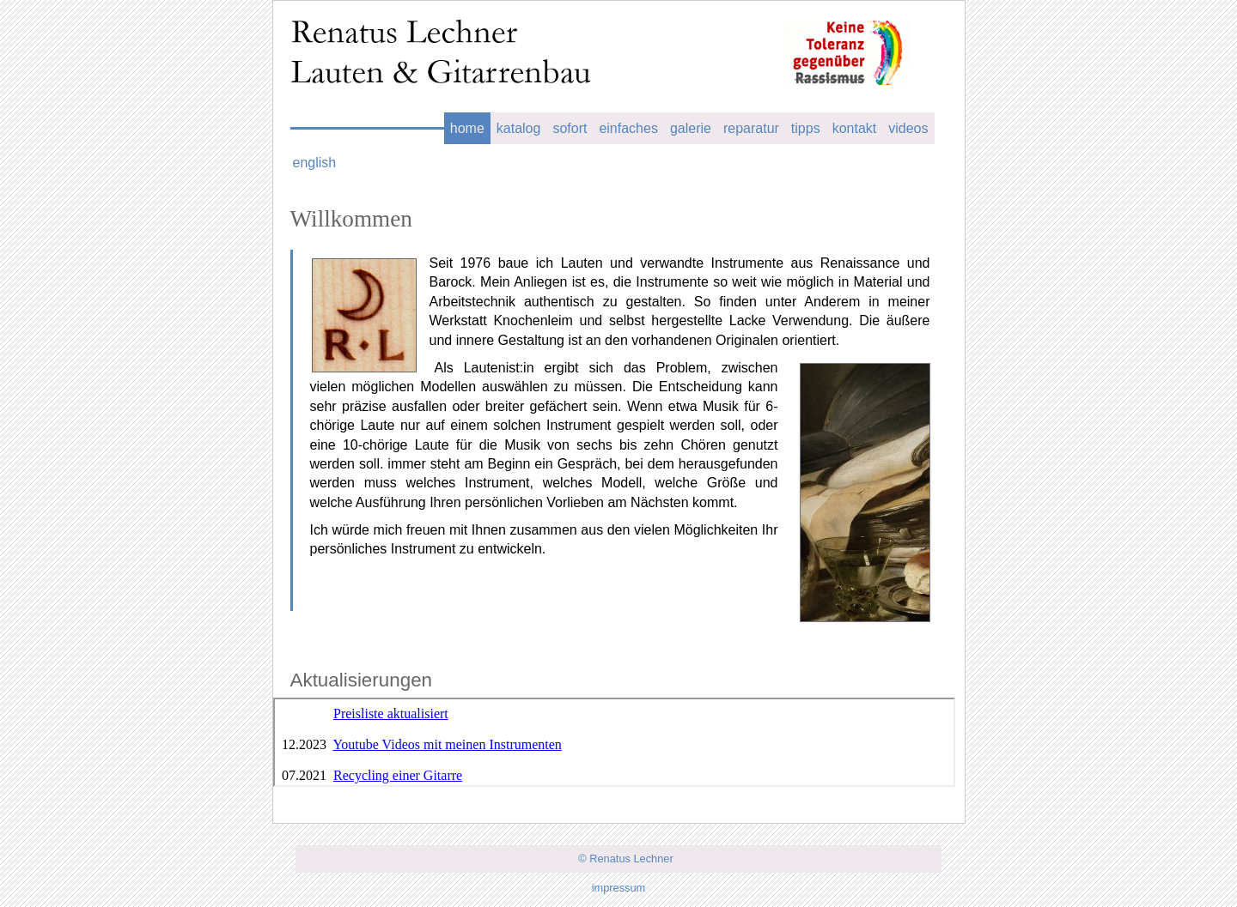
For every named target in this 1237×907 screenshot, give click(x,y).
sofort (569, 128)
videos (908, 128)
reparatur (751, 128)
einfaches (628, 128)
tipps (805, 128)
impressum (619, 887)
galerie (690, 128)
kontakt (854, 128)
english (315, 162)
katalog (519, 128)
